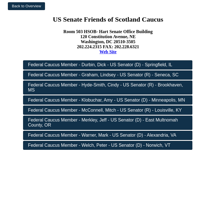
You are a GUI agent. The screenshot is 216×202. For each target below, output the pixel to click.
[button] (26, 6)
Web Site (108, 51)
